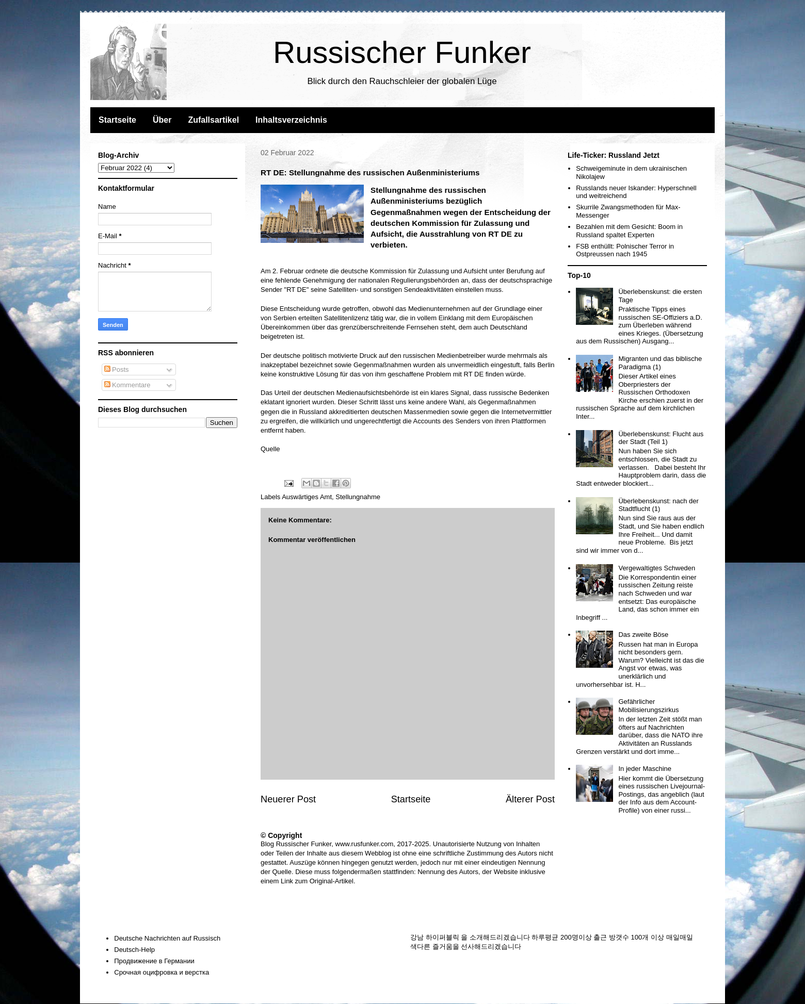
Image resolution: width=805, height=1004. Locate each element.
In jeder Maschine (644, 768)
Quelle (270, 449)
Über (162, 120)
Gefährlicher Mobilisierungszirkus (648, 706)
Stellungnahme (357, 497)
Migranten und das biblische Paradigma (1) (660, 363)
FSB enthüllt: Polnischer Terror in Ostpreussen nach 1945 (625, 250)
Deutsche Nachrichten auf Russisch (167, 938)
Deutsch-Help (134, 949)
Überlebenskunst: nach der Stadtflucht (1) (658, 505)
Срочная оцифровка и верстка (161, 972)
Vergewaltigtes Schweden (656, 568)
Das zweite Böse (643, 634)
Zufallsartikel (213, 120)
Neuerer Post (288, 799)
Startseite (117, 120)
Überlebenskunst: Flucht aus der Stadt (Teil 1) (660, 438)
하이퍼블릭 (442, 937)
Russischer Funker (402, 52)
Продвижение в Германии (154, 961)
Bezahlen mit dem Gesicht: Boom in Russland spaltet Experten (629, 231)
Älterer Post (530, 799)
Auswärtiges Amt (307, 497)
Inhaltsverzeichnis (291, 120)
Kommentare (127, 385)
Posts (116, 369)
